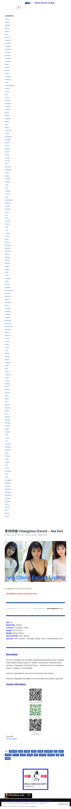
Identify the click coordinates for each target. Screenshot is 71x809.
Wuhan (7, 400)
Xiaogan (7, 428)
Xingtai (7, 431)
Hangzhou (8, 119)
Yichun (7, 461)
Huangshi (8, 140)
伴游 (58, 757)
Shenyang (8, 322)
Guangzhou (8, 104)
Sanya (7, 307)
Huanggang (8, 137)
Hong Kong (8, 131)
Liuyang (7, 222)
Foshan (7, 89)
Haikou (7, 113)
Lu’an (6, 231)
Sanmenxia (8, 303)
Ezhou (7, 83)
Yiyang (7, 470)
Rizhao (7, 300)
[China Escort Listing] (38, 2)
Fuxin (6, 95)
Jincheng (7, 167)
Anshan (7, 19)
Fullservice (48, 754)
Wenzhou (7, 394)
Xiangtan (7, 419)
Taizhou (7, 361)
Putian (7, 282)
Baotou (7, 28)
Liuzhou (7, 225)
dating (34, 754)
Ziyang (7, 518)
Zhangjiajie (8, 482)
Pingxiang (8, 279)
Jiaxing (7, 155)
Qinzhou (7, 294)
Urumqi (7, 382)
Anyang (7, 22)
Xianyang (7, 425)
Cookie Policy (33, 806)
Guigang (7, 107)
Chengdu (7, 55)
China (20, 754)
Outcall (15, 757)
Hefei (6, 125)
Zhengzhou (8, 491)
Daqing (7, 67)
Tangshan (8, 364)
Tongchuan (8, 376)
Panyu (7, 276)
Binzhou (7, 37)
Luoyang (7, 234)
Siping (7, 334)
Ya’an (6, 443)
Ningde (7, 270)
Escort (40, 754)
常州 (62, 757)
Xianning (7, 422)
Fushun (7, 92)
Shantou (7, 319)
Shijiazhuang (9, 328)
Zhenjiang (8, 494)
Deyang (7, 70)
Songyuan (8, 337)
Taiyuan (7, 358)
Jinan (6, 164)
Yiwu (6, 467)
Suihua (7, 340)
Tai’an (6, 352)
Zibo (6, 512)
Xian (6, 415)
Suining (7, 343)
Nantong (7, 261)
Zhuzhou (7, 509)
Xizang (7, 440)
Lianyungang (9, 201)
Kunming (7, 179)
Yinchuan (7, 458)
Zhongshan (8, 497)
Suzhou (7, 349)
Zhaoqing (7, 488)
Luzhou (7, 237)
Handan (7, 116)
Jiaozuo (7, 152)
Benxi (6, 34)
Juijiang (7, 176)
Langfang (7, 191)
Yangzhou (8, 452)
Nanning (7, 258)
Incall (61, 754)
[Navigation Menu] (19, 7)
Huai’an (7, 134)
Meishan (7, 243)
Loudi (6, 228)
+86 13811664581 (11, 741)
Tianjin (7, 367)
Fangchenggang (10, 86)
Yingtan (7, 464)
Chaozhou (8, 52)
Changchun (8, 43)
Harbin (7, 122)
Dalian (7, 64)
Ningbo (7, 267)
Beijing (7, 31)
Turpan (7, 379)
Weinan (7, 391)
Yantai (7, 455)
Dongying (8, 79)
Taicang (7, 355)
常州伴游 (8, 761)
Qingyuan (8, 288)
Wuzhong (7, 409)
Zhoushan (8, 503)
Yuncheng (8, 473)
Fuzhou (7, 98)
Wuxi (6, 403)
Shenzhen (8, 325)
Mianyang (8, 246)
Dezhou (7, 73)
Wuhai (7, 397)
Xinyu (6, 437)
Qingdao (7, 285)
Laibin (6, 185)
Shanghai (8, 310)
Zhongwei (8, 500)
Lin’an (6, 213)
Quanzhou (8, 297)
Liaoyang (7, 207)
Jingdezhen (8, 170)
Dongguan (8, 76)
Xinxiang (7, 434)
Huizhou (7, 143)
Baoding (7, 25)
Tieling (7, 373)
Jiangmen (8, 149)
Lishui (6, 219)
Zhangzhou (8, 485)
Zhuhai (7, 506)
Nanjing (7, 255)
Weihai (7, 388)
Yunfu (6, 479)
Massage (8, 757)
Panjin (7, 273)
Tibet (6, 370)
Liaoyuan (7, 210)
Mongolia (7, 249)
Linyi (6, 216)
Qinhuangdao (9, 291)
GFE (56, 754)
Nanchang (8, 252)
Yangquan (8, 449)
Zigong (7, 515)
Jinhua (7, 173)
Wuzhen (7, 406)
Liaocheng (8, 204)
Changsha (8, 46)
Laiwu (6, 188)
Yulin (6, 476)
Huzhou (7, 146)
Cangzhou (8, 40)
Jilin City (7, 161)
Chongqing (8, 58)
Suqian (7, 346)
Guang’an (8, 101)
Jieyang (7, 158)
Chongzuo (8, 61)
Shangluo (8, 313)
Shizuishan (8, 331)
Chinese (27, 754)
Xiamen (7, 412)
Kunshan (7, 182)
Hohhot (7, 128)
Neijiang (7, 264)
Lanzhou (7, 195)
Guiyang (7, 110)
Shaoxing (7, 316)
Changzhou (8, 49)
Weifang (7, 385)
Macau (7, 240)
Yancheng (8, 446)
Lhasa (7, 198)
